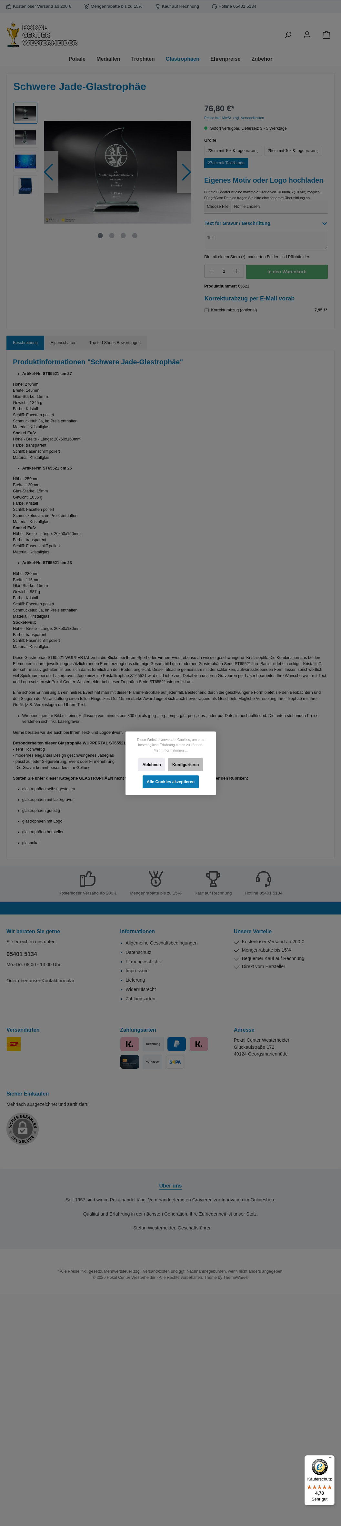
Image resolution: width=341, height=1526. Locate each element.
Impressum (136, 970)
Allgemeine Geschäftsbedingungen (161, 942)
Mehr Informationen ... (170, 750)
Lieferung (135, 980)
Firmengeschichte (143, 961)
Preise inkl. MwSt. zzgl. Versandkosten (234, 118)
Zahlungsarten (140, 998)
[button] (266, 225)
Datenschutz (138, 952)
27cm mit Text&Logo (226, 163)
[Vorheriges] (49, 172)
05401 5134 (21, 954)
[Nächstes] (186, 172)
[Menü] (331, 1459)
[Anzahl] (224, 271)
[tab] (25, 343)
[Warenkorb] (326, 35)
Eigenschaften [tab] (63, 342)
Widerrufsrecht (140, 989)
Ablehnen (151, 764)
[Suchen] (288, 35)
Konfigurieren (185, 764)
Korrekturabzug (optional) (234, 310)
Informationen (137, 931)
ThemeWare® (235, 1277)
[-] (211, 271)
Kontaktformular (58, 980)
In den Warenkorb (286, 271)
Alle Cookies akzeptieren (170, 782)
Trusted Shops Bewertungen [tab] (115, 342)
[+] (237, 271)
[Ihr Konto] (307, 35)
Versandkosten (156, 1271)
